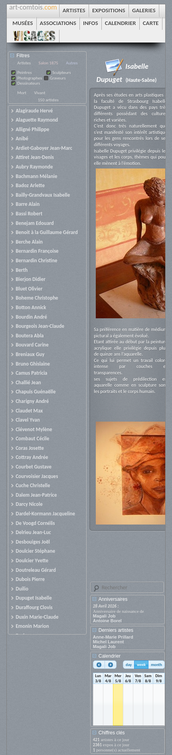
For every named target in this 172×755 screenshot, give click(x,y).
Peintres (24, 72)
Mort (21, 93)
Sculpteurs (61, 72)
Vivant (39, 93)
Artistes (24, 63)
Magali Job (104, 616)
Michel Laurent (108, 641)
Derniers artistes (116, 630)
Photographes (29, 78)
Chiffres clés (112, 733)
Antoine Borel (107, 620)
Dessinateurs (28, 83)
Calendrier (110, 656)
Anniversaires (113, 599)
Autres (71, 63)
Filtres (23, 55)
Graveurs (58, 78)
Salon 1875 (48, 63)
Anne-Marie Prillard (113, 637)
